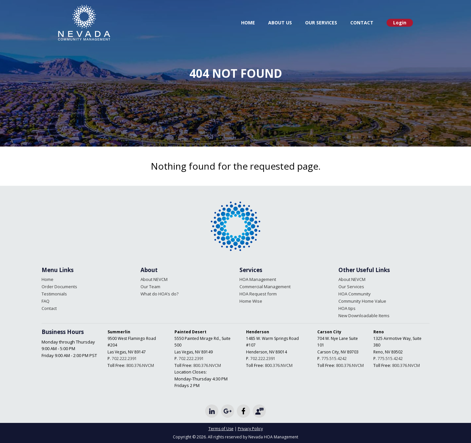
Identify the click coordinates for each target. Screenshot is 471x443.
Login (399, 22)
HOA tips (347, 308)
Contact (361, 22)
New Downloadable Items (364, 315)
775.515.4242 (334, 358)
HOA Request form (258, 294)
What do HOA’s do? (159, 294)
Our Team (150, 287)
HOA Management (257, 279)
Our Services (321, 22)
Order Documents (59, 287)
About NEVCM (154, 279)
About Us (280, 22)
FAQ (45, 301)
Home (248, 22)
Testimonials (54, 294)
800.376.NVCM (140, 365)
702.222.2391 (124, 358)
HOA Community (354, 294)
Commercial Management (265, 287)
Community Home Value (362, 301)
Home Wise (250, 301)
